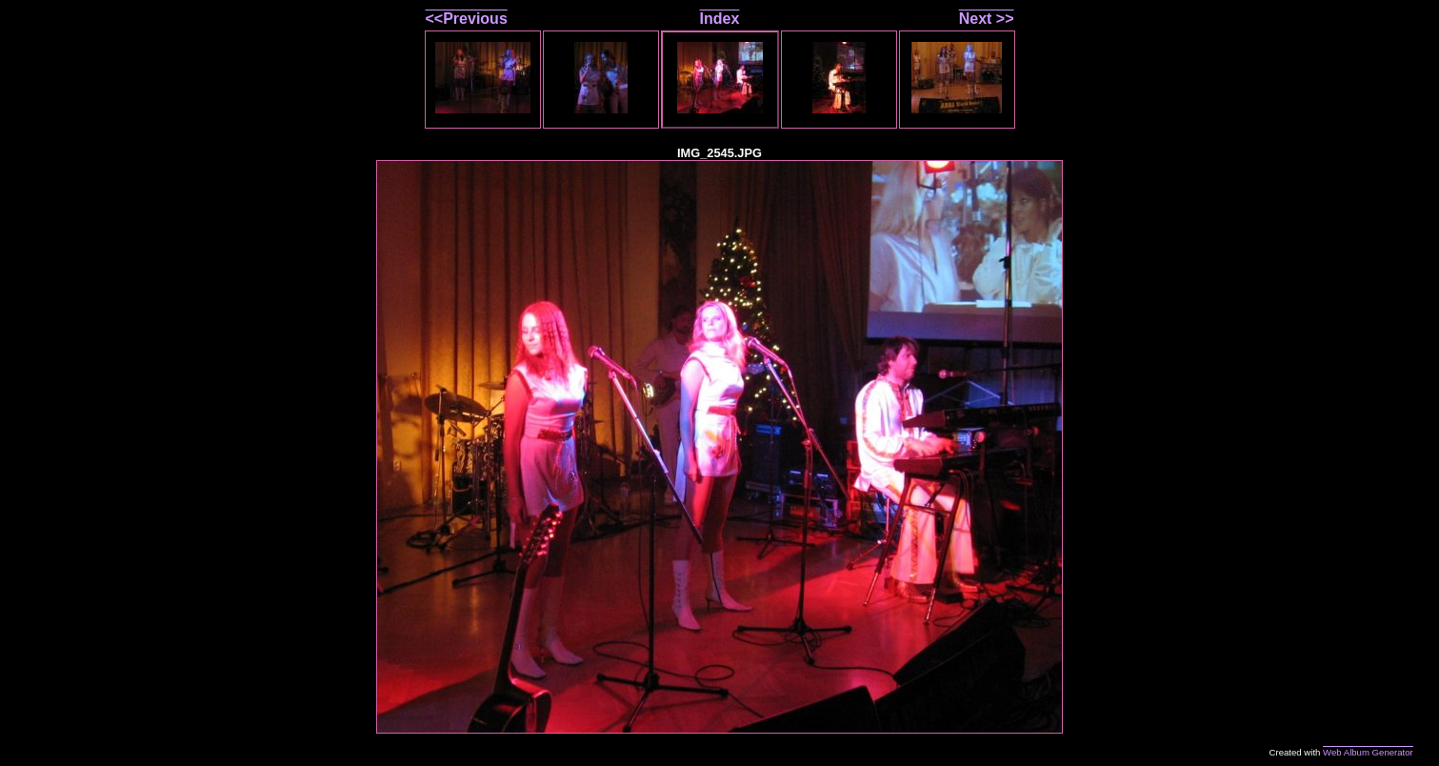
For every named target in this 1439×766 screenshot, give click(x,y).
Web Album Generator (1368, 752)
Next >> (986, 18)
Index (720, 18)
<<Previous (467, 18)
